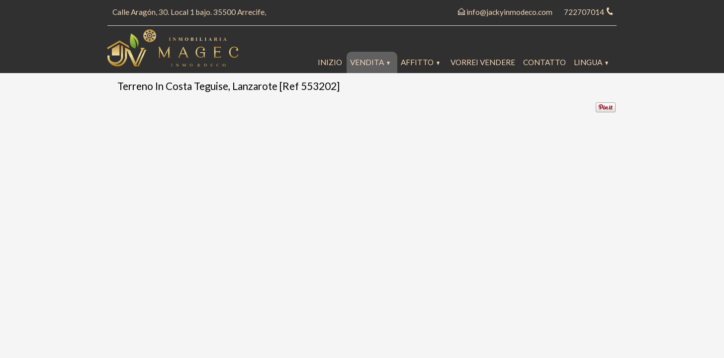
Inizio (330, 62)
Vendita (370, 62)
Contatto (544, 62)
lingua (591, 62)
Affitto (420, 62)
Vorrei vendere (483, 62)
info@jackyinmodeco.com (509, 11)
